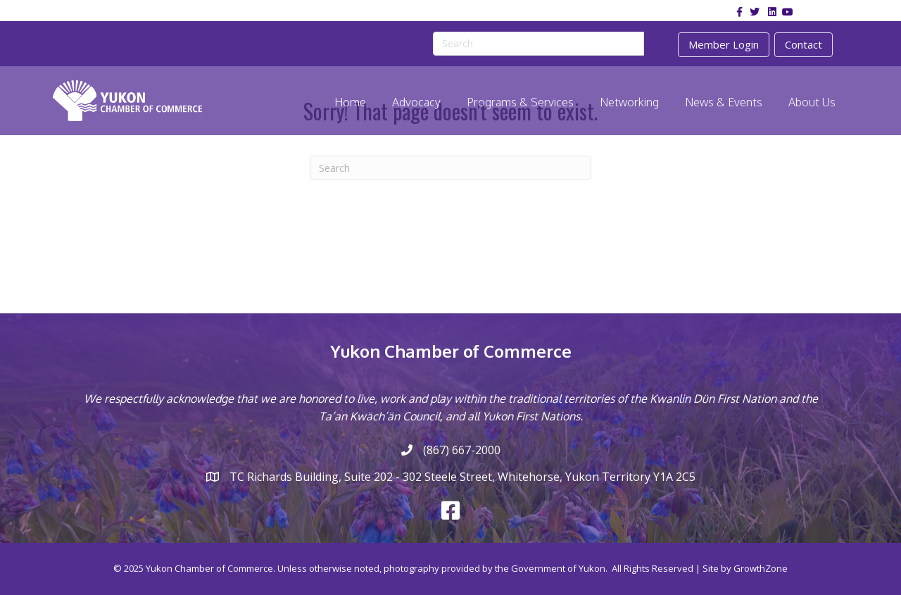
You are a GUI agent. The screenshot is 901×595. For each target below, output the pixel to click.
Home (350, 102)
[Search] (450, 168)
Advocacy (416, 102)
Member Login (723, 44)
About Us (812, 102)
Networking (629, 102)
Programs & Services (520, 102)
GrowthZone (760, 568)
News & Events (723, 102)
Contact (803, 44)
